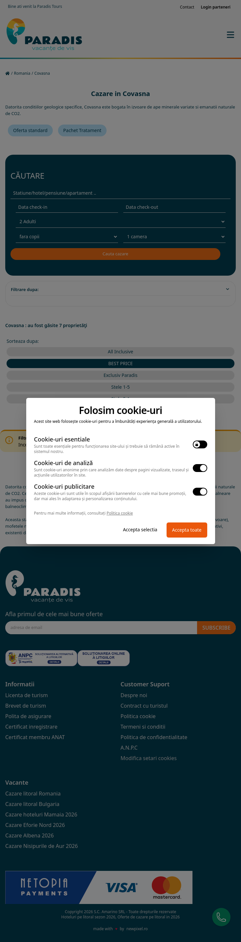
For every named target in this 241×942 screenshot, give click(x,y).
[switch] (200, 444)
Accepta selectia (140, 529)
